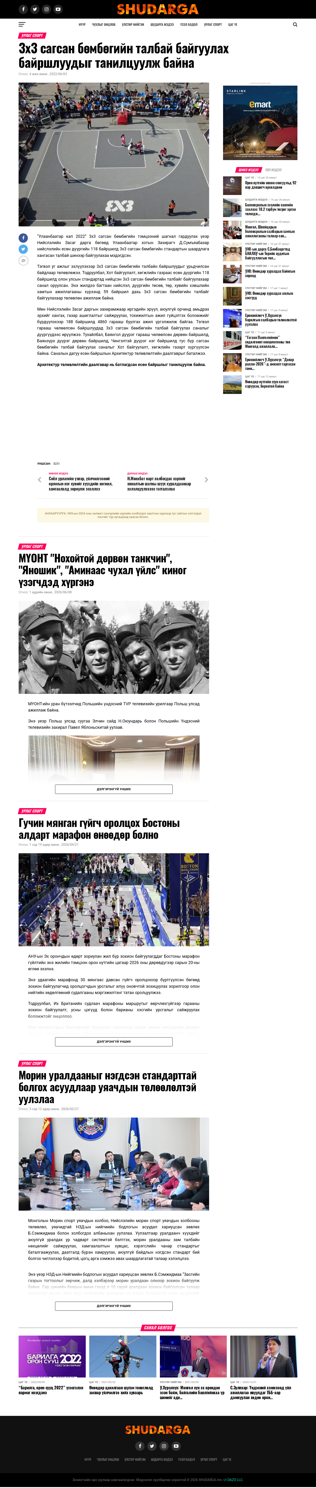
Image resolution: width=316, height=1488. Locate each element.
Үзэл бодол (189, 24)
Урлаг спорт (213, 24)
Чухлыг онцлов (103, 24)
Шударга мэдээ (162, 24)
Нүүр (82, 24)
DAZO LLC (233, 1481)
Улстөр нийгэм (133, 24)
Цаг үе (232, 24)
